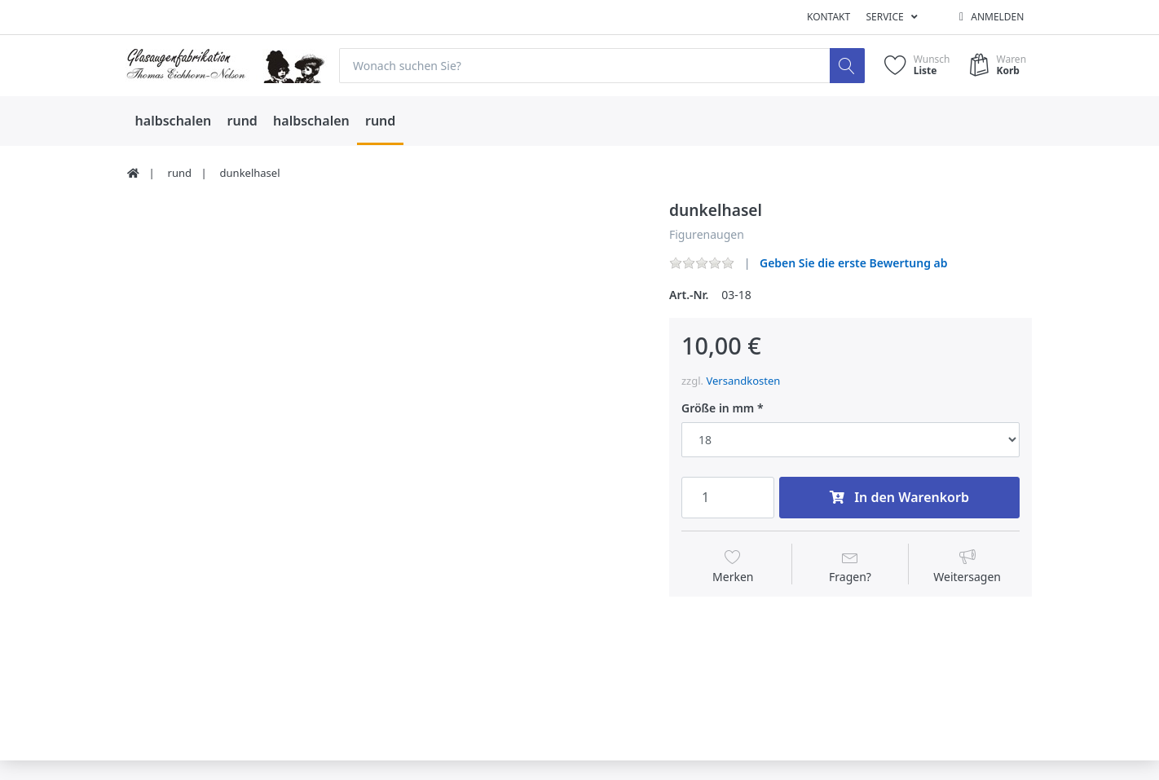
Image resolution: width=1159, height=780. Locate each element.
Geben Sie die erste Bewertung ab (854, 263)
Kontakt (828, 17)
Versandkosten (743, 380)
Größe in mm (717, 408)
